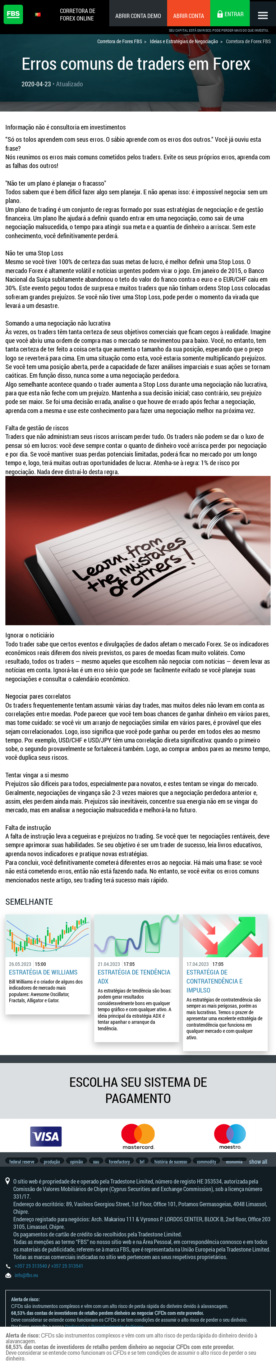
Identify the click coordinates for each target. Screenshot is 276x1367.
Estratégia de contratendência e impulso (215, 981)
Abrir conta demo (135, 15)
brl (150, 1163)
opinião (79, 1163)
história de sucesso (180, 1163)
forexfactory (125, 1163)
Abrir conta (186, 15)
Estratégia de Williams (43, 972)
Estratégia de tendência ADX (134, 976)
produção (54, 1163)
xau (101, 1163)
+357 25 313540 (31, 1272)
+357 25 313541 (67, 1272)
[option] (46, 1136)
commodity (217, 1163)
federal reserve (21, 1163)
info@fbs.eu (26, 1282)
